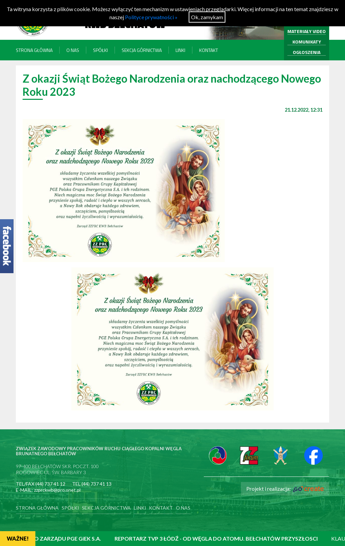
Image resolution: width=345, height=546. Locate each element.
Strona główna (34, 50)
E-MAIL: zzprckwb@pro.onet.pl (48, 490)
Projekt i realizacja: (285, 488)
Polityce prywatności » (151, 17)
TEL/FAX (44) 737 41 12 (40, 484)
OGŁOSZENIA (306, 52)
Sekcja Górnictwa (142, 50)
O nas (72, 50)
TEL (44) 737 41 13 (92, 484)
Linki (180, 50)
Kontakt (208, 50)
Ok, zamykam (207, 17)
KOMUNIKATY (306, 41)
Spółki (100, 50)
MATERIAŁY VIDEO (306, 31)
